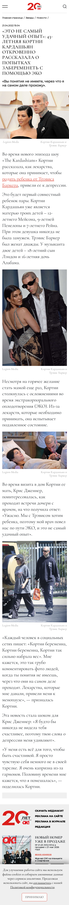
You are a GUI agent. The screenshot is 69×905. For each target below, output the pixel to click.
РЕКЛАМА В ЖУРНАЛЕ (50, 821)
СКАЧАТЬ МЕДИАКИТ (49, 810)
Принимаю (34, 897)
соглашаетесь (42, 883)
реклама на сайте (49, 816)
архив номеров (43, 854)
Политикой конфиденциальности (32, 887)
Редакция (42, 826)
